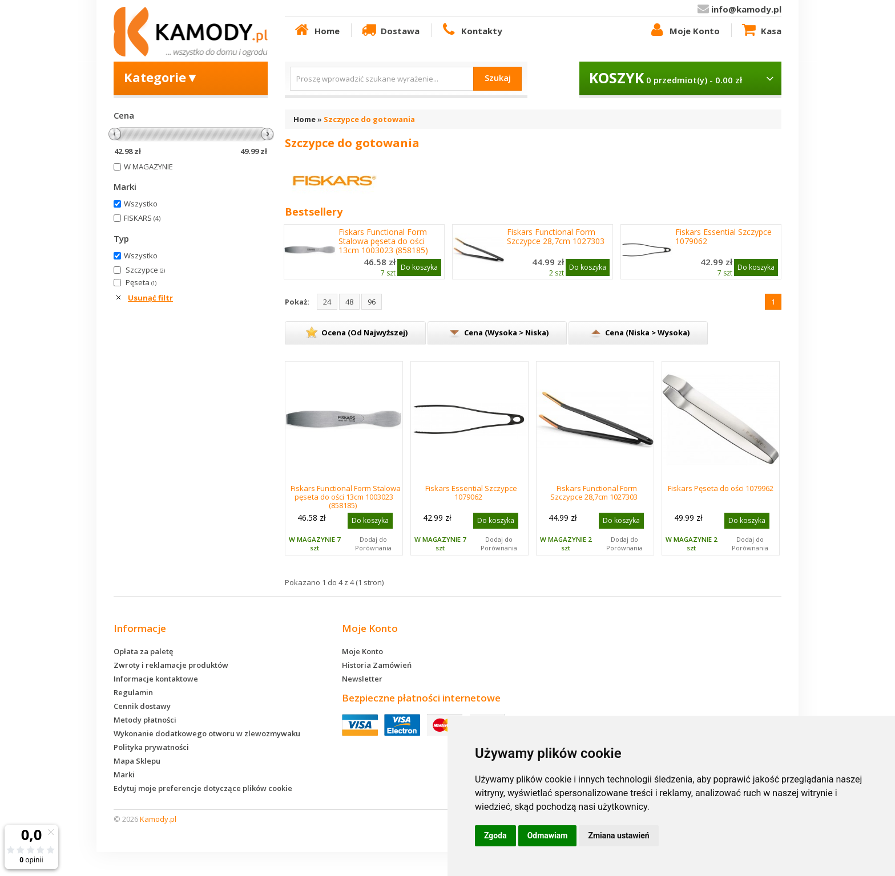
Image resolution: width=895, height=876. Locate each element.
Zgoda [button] (495, 835)
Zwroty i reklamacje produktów (171, 665)
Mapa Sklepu (137, 761)
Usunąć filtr (150, 298)
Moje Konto (684, 30)
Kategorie (161, 77)
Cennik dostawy (142, 706)
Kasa (761, 30)
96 (372, 302)
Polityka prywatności (151, 747)
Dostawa (390, 30)
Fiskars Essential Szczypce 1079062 (723, 237)
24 (327, 302)
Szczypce (145, 270)
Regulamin (133, 692)
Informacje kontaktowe (156, 679)
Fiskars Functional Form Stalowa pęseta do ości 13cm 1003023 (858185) (383, 241)
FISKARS (142, 218)
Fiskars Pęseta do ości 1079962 (720, 488)
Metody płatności (145, 720)
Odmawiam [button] (547, 835)
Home (316, 30)
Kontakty (471, 30)
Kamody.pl (158, 819)
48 (349, 302)
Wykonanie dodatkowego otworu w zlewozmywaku (207, 733)
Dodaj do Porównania (373, 543)
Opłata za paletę (143, 651)
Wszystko (141, 203)
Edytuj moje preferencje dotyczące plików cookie (203, 788)
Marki (124, 774)
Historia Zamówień (377, 665)
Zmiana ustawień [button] (618, 835)
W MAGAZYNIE (148, 166)
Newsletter (362, 679)
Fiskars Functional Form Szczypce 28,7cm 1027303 (555, 237)
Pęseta (141, 282)
